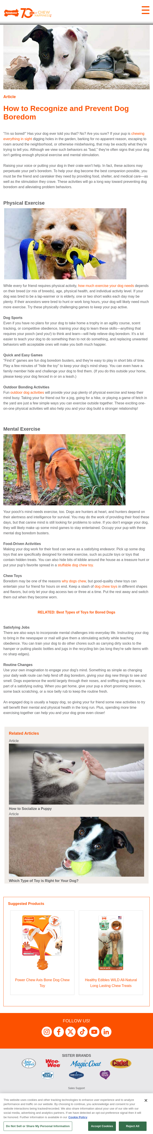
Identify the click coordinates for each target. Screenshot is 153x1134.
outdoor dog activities (27, 392)
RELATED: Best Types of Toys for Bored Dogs (76, 612)
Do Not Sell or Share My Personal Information (38, 1126)
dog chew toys (106, 586)
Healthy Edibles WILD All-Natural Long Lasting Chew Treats (111, 983)
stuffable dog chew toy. (76, 565)
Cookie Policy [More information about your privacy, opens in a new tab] (77, 1117)
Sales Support (76, 1088)
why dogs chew (74, 581)
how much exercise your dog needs (106, 286)
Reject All (132, 1126)
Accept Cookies (102, 1126)
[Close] (146, 1100)
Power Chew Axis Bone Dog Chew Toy (42, 983)
